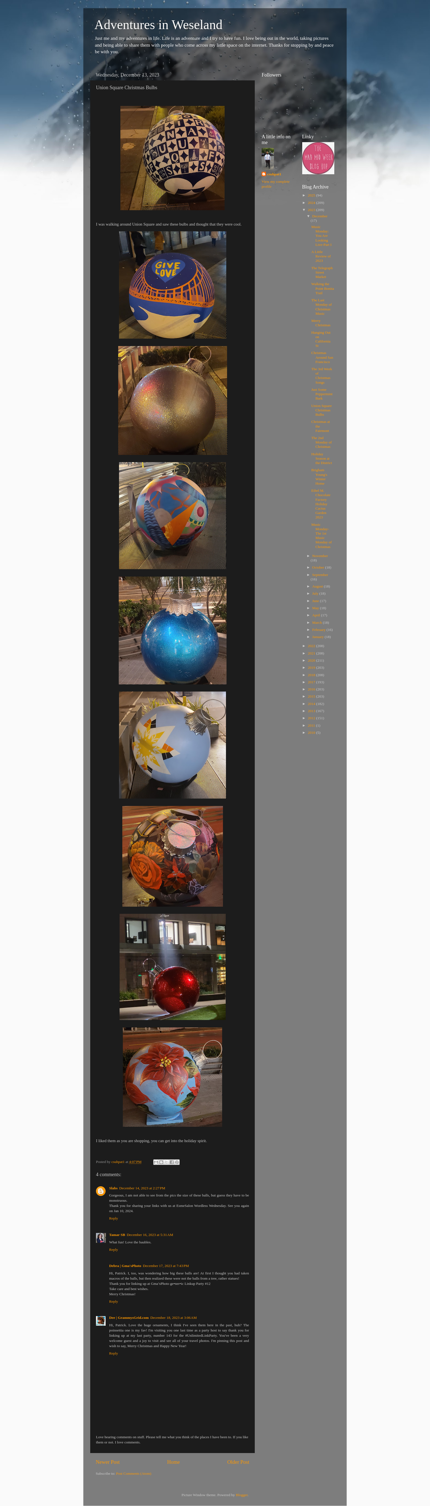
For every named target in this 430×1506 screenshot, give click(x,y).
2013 (312, 711)
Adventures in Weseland (158, 24)
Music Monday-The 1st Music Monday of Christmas (321, 535)
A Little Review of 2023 (321, 256)
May (316, 608)
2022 (312, 646)
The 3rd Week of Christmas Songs (321, 375)
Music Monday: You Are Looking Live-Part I (321, 236)
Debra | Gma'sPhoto (125, 1266)
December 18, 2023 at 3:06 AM (173, 1318)
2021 (312, 653)
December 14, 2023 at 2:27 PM (142, 1188)
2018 (312, 675)
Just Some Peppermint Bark (321, 393)
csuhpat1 (274, 174)
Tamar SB (117, 1235)
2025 (312, 195)
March (317, 622)
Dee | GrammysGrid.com (129, 1318)
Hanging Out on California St (320, 339)
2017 (312, 682)
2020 (312, 660)
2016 (312, 689)
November (320, 556)
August (318, 586)
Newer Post (108, 1462)
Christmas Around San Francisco (322, 357)
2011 (312, 725)
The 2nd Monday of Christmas (321, 442)
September (320, 575)
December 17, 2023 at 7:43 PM (166, 1266)
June (316, 601)
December (319, 216)
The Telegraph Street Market (322, 272)
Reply (113, 1218)
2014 (312, 704)
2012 (312, 718)
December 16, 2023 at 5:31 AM (150, 1235)
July (315, 593)
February (319, 630)
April (316, 615)
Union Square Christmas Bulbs (321, 410)
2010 (312, 732)
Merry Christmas (320, 323)
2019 (312, 667)
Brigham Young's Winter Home (319, 476)
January (318, 637)
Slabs (113, 1188)
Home (173, 1462)
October (318, 567)
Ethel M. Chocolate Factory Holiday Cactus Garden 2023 (320, 503)
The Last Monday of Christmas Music (321, 307)
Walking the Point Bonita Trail (322, 288)
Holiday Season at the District (321, 458)
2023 (312, 210)
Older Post (238, 1462)
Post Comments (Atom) (133, 1473)
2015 (312, 696)
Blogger (242, 1495)
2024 (312, 203)
